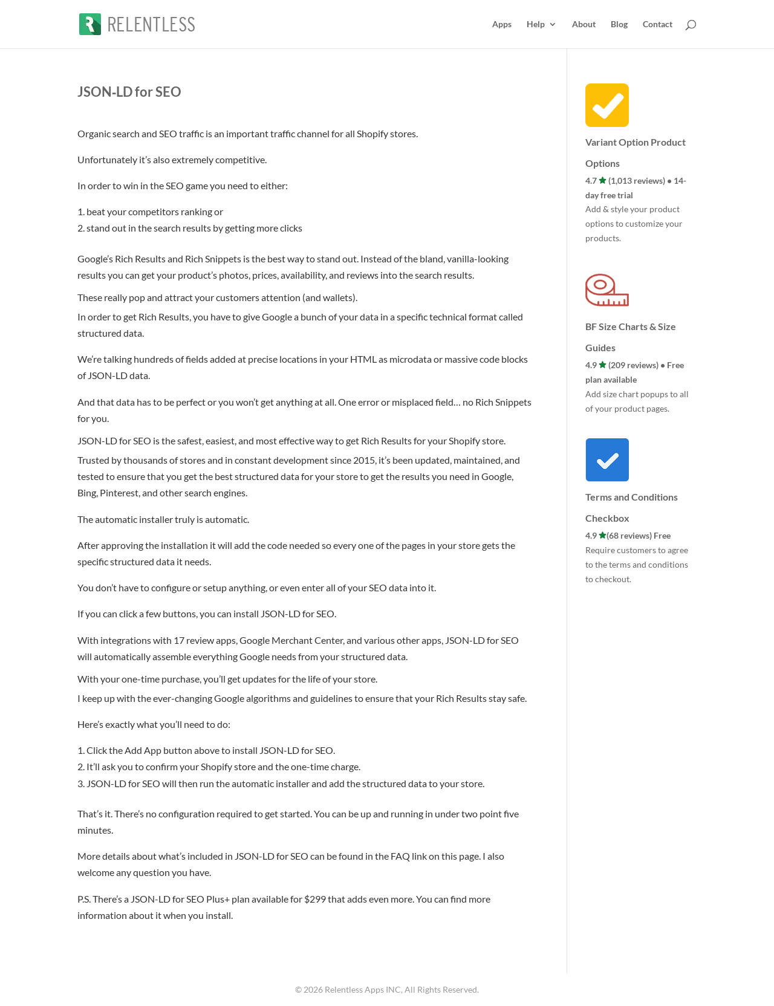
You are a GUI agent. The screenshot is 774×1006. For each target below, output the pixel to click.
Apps (502, 24)
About (584, 24)
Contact (657, 24)
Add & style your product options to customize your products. (634, 223)
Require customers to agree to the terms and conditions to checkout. (636, 564)
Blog (619, 24)
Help (536, 24)
